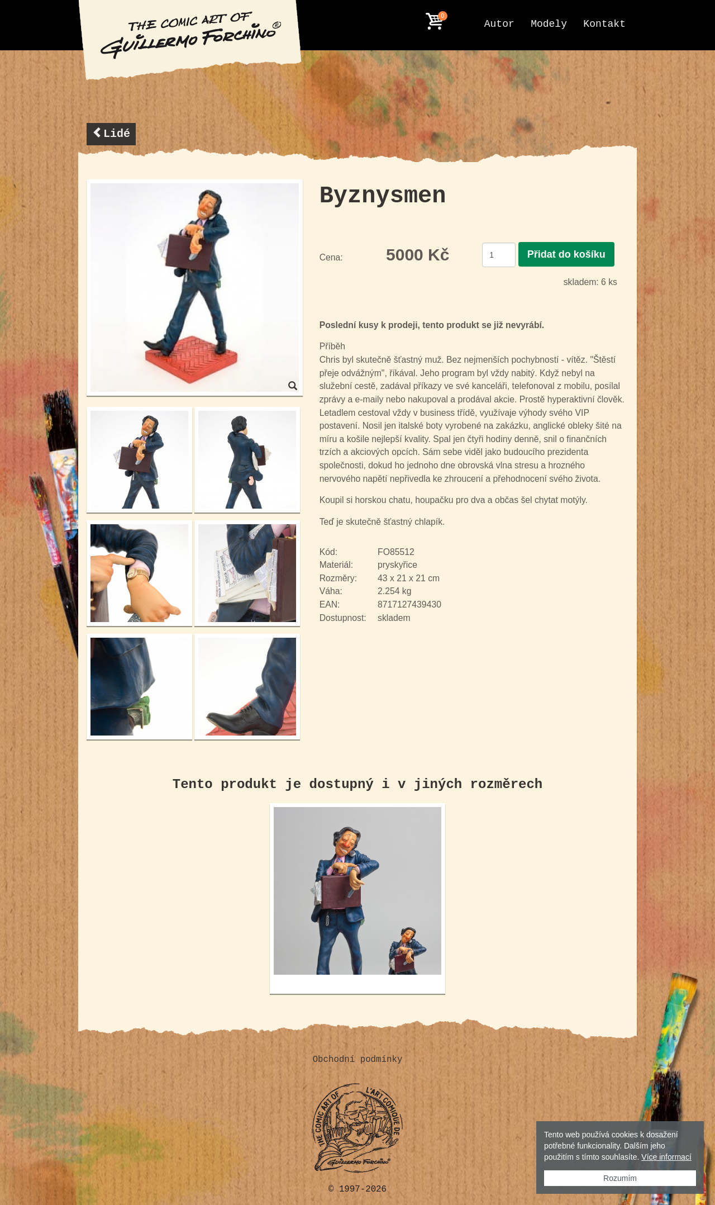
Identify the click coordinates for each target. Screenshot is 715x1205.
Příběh (332, 346)
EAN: (330, 604)
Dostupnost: (343, 618)
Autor (499, 24)
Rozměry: (338, 578)
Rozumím (620, 1178)
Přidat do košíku (566, 254)
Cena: (331, 257)
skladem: (581, 282)
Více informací (666, 1156)
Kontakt (604, 24)
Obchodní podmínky (358, 1060)
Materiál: (336, 565)
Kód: (328, 552)
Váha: (331, 591)
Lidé (111, 133)
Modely (549, 24)
